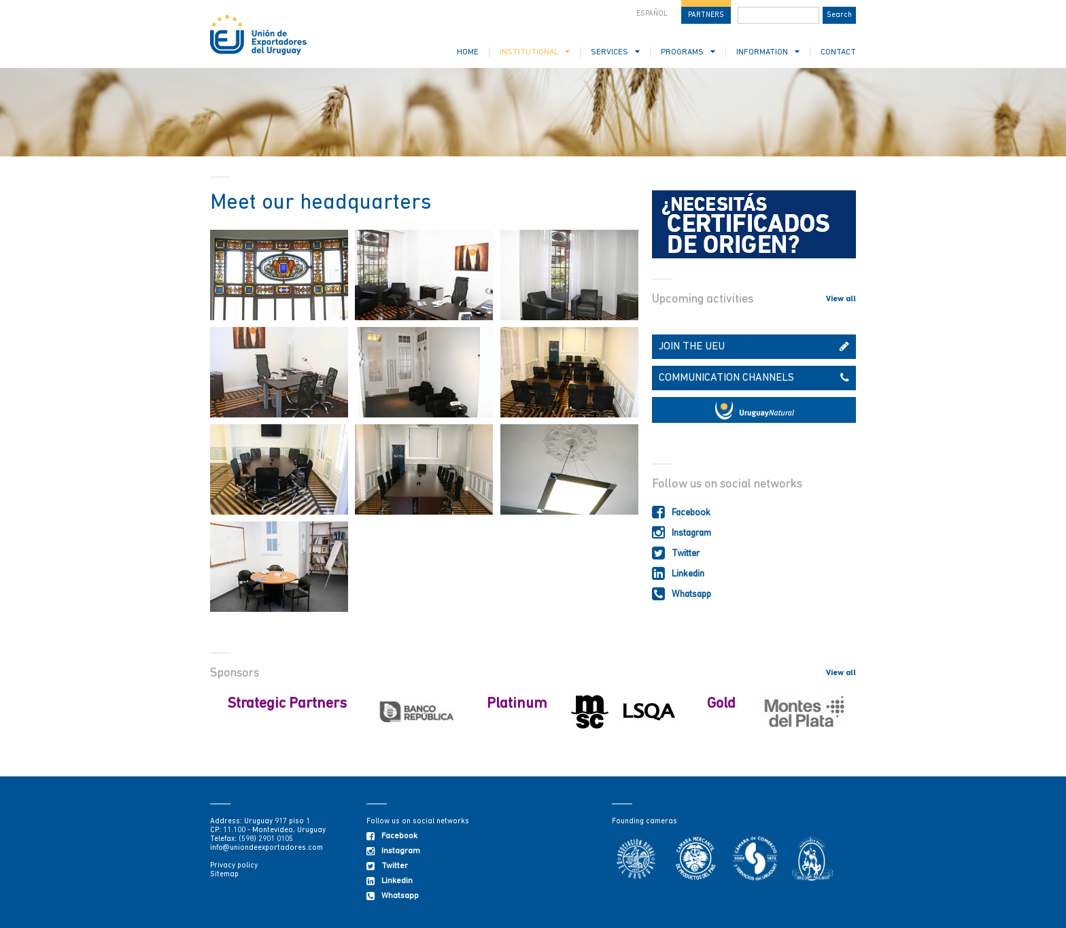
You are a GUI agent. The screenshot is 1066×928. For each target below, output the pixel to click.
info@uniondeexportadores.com (266, 848)
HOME (468, 52)
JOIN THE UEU (754, 346)
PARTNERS (706, 15)
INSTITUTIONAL (535, 52)
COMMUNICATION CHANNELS (754, 378)
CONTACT (838, 52)
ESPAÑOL (652, 14)
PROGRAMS (688, 52)
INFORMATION (768, 52)
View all (841, 299)
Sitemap (224, 874)
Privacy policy (234, 866)
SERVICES (615, 52)
